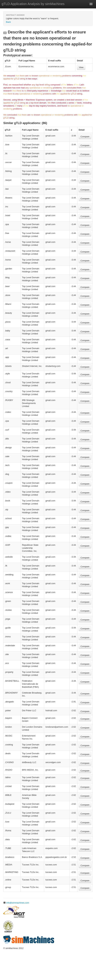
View (81, 67)
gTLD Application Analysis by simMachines (33, 4)
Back (8, 22)
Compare (85, 136)
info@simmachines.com (16, 902)
